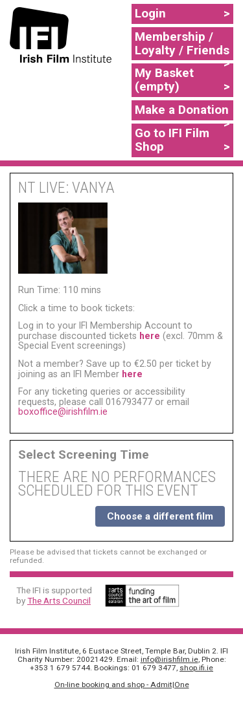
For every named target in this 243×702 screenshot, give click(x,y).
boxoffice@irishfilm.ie (63, 411)
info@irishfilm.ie (169, 659)
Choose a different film (160, 516)
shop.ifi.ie (196, 667)
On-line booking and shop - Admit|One (121, 684)
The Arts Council (59, 600)
